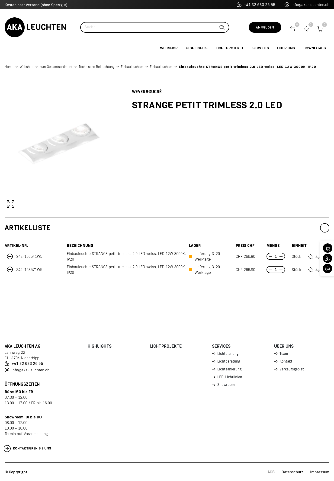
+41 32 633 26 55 (256, 4)
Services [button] (260, 48)
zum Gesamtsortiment (56, 67)
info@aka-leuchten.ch (307, 4)
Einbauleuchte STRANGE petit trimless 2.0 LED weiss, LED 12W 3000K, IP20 (247, 67)
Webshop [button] (169, 48)
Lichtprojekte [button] (230, 48)
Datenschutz (292, 472)
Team (284, 353)
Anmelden (265, 27)
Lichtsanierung (229, 370)
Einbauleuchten (132, 67)
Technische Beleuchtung (97, 67)
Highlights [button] (197, 48)
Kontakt (286, 362)
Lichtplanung (228, 353)
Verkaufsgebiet (292, 370)
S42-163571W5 (29, 269)
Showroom (226, 386)
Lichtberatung (229, 362)
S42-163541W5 (29, 256)
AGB (271, 472)
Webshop (26, 67)
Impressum (319, 472)
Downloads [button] (314, 48)
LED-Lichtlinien (230, 378)
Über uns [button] (286, 48)
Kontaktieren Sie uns (27, 448)
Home (9, 67)
